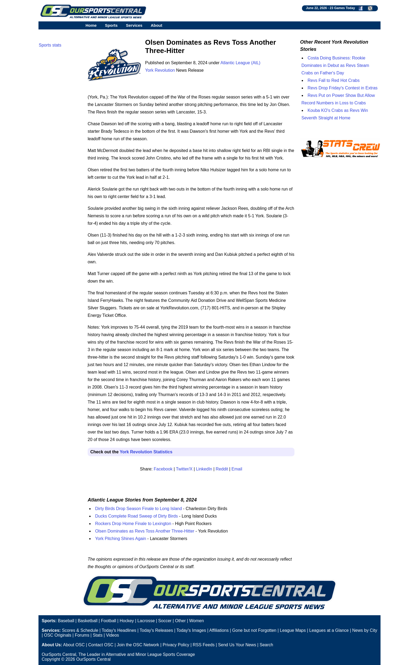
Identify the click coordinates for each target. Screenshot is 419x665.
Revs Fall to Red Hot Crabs (334, 80)
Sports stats (50, 45)
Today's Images (191, 630)
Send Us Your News (237, 645)
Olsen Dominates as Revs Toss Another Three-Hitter (144, 531)
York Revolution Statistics (146, 452)
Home (91, 25)
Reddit (222, 469)
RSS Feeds (204, 645)
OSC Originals (57, 635)
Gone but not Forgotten (254, 630)
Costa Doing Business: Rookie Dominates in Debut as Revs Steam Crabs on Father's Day (335, 65)
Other (180, 620)
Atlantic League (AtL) (240, 62)
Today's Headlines (119, 630)
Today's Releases (156, 630)
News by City (364, 630)
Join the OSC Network (138, 645)
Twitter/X (184, 469)
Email (236, 469)
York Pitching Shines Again (120, 538)
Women (196, 620)
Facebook (163, 469)
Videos (112, 635)
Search (266, 645)
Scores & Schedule (80, 630)
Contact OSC (100, 645)
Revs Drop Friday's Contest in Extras (343, 88)
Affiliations (219, 630)
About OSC (74, 645)
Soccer (165, 620)
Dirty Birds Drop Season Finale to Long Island (138, 508)
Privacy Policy (176, 645)
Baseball (66, 620)
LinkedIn (204, 469)
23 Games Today (342, 8)
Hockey (127, 620)
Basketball (88, 620)
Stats (97, 635)
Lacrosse (146, 620)
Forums (82, 635)
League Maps (293, 630)
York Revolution (160, 70)
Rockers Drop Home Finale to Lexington (133, 523)
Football (108, 620)
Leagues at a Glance (329, 630)
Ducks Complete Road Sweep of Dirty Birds (136, 516)
